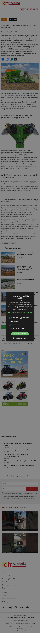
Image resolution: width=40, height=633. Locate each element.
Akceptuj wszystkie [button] (20, 333)
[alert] (20, 316)
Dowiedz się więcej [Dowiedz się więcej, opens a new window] (22, 309)
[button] (20, 313)
